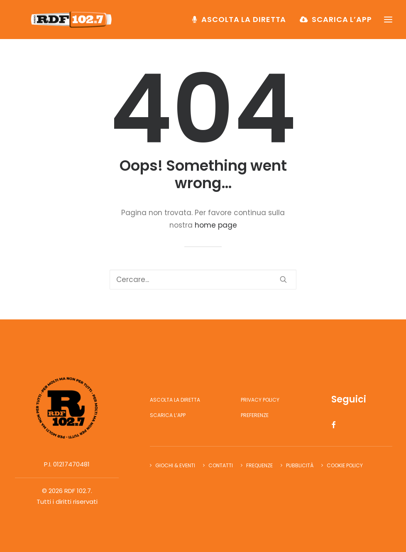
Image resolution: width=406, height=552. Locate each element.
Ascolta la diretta (243, 23)
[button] (283, 279)
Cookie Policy (345, 465)
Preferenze (255, 415)
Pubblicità (299, 465)
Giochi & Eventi (175, 465)
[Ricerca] (203, 279)
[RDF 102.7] (76, 23)
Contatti (220, 465)
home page (216, 225)
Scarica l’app (342, 23)
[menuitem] (242, 23)
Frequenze (259, 465)
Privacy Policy (260, 399)
